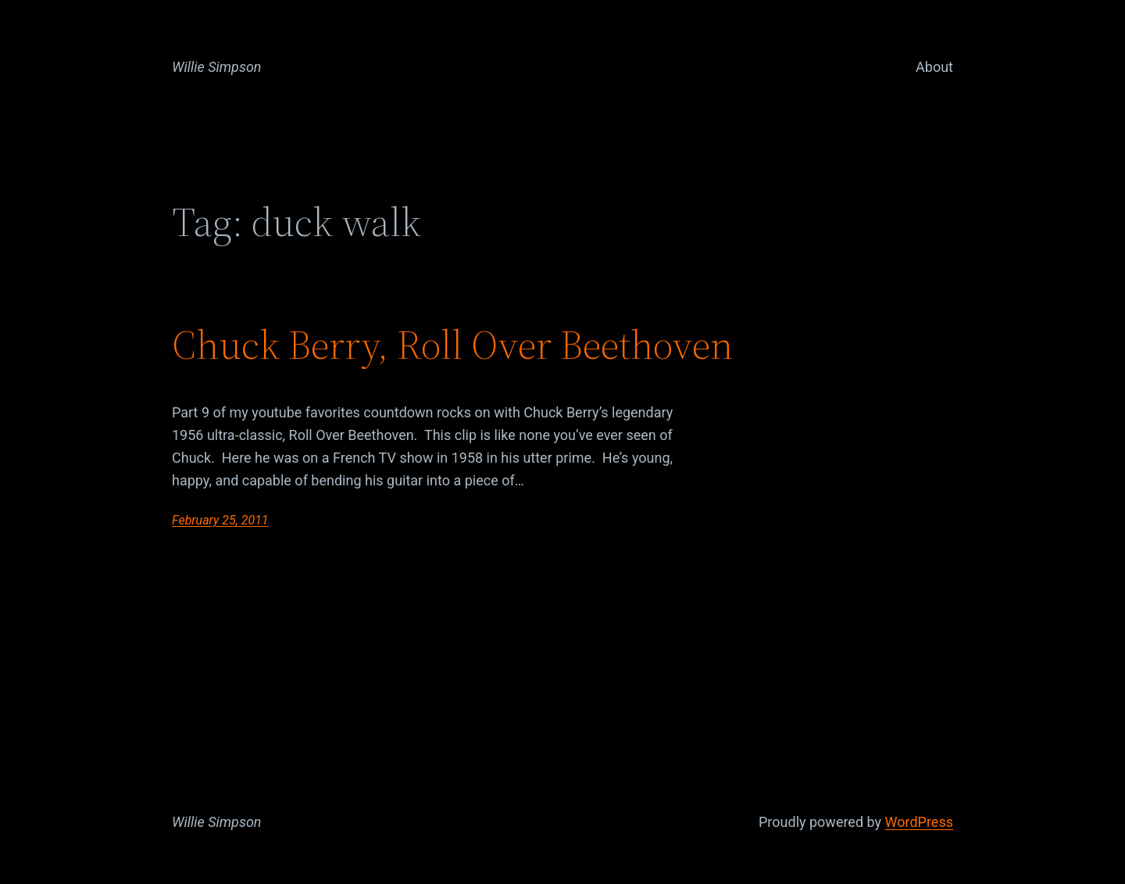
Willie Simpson (217, 67)
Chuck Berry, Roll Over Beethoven (452, 344)
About (934, 67)
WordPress (919, 822)
